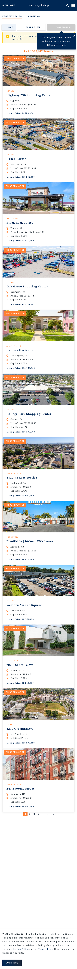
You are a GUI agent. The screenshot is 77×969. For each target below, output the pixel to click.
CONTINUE (12, 962)
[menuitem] (12, 17)
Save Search (63, 27)
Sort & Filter (33, 27)
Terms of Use (45, 949)
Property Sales (12, 16)
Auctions (34, 16)
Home (38, 5)
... (44, 862)
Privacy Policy (20, 949)
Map (10, 27)
